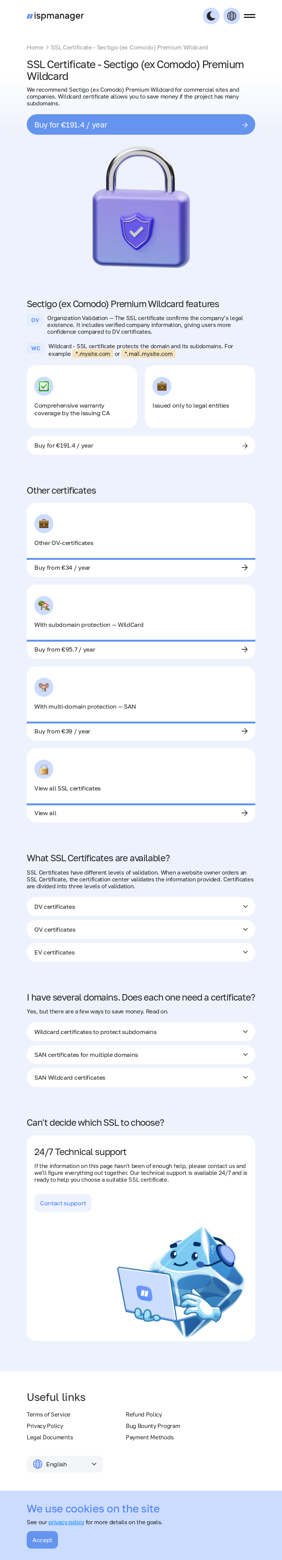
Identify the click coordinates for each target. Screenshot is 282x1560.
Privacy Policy (45, 1425)
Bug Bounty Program (153, 1425)
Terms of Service (48, 1414)
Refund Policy (144, 1414)
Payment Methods (149, 1437)
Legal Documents (50, 1437)
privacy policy (66, 1522)
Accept (42, 1540)
